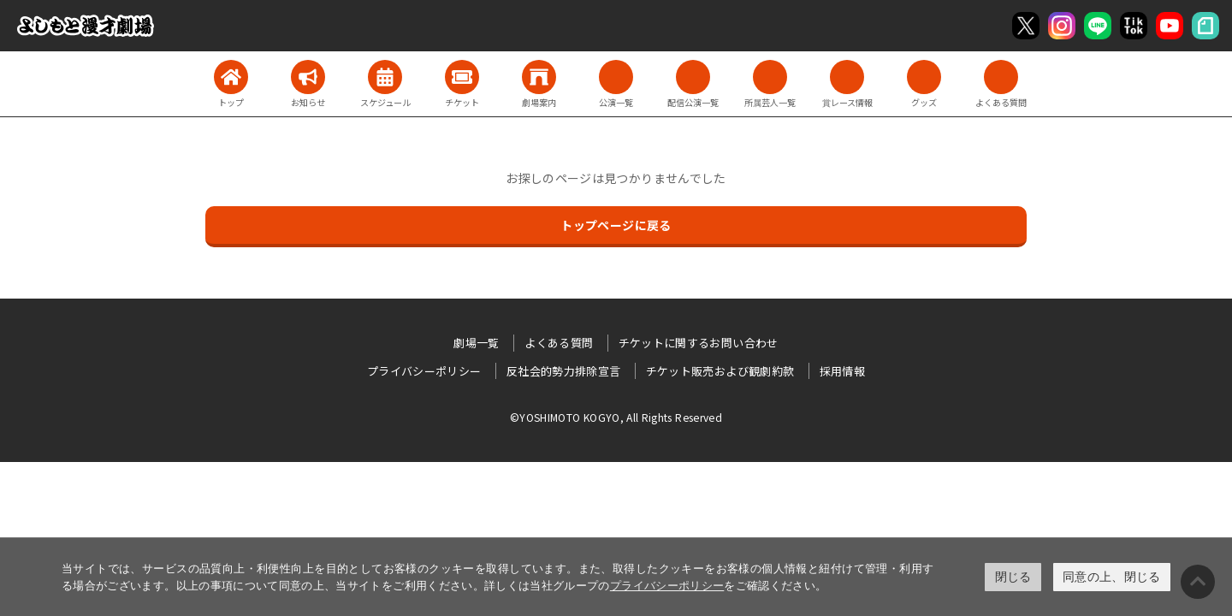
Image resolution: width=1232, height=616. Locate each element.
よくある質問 (558, 343)
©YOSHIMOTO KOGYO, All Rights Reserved (616, 417)
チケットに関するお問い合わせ (699, 343)
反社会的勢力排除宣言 (563, 371)
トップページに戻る (615, 225)
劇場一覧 (476, 343)
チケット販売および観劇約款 (720, 371)
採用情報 (842, 371)
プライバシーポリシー (667, 585)
